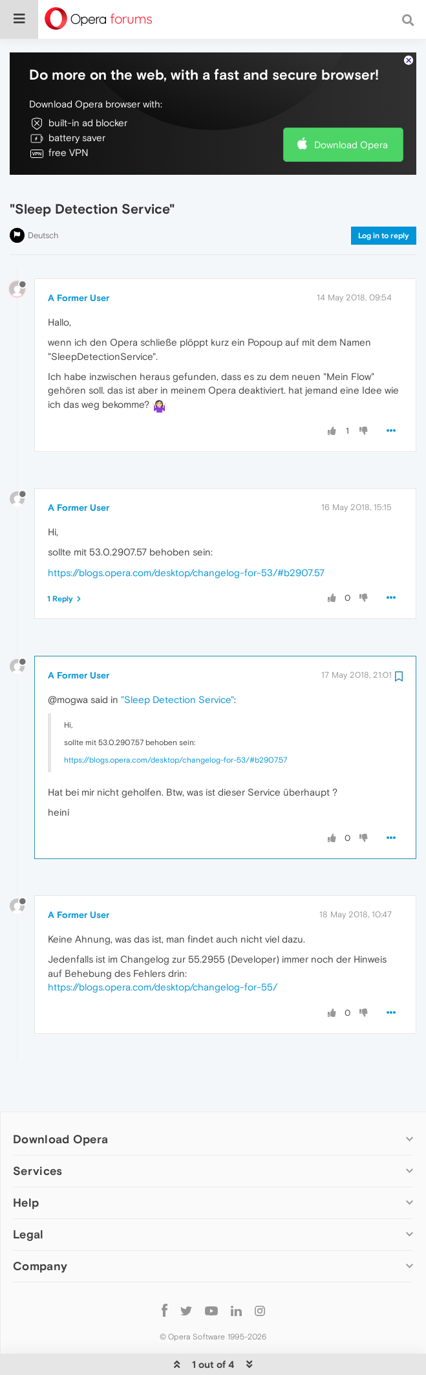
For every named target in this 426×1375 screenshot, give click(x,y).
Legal (28, 1195)
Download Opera (351, 105)
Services (37, 1131)
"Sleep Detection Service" (177, 659)
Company (40, 1226)
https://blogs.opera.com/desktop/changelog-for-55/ (162, 947)
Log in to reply (383, 196)
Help (26, 1163)
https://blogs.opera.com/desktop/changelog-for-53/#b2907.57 (186, 533)
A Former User (78, 258)
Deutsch (43, 196)
